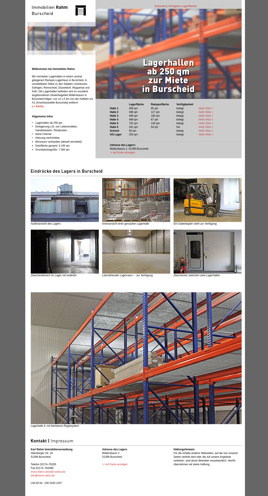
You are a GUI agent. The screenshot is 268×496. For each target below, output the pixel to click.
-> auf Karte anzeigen (122, 152)
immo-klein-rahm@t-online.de (48, 471)
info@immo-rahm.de (43, 475)
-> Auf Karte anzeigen (115, 464)
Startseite (160, 6)
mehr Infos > (206, 108)
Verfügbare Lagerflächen (182, 6)
